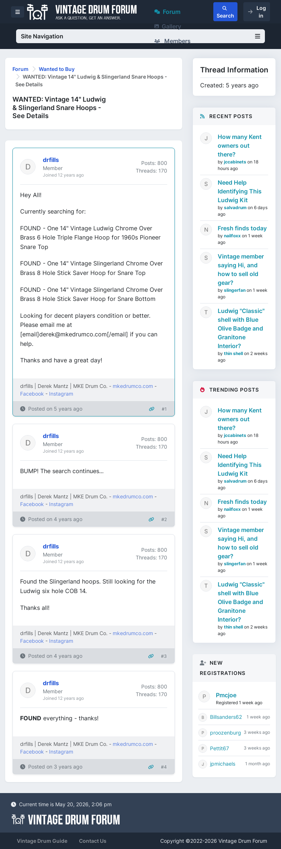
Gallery (167, 26)
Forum (167, 11)
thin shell (234, 353)
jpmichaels (222, 764)
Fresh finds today (242, 228)
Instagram (61, 393)
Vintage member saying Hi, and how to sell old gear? (241, 269)
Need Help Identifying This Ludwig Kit (240, 191)
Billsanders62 (226, 717)
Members (172, 41)
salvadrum (236, 207)
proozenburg (225, 732)
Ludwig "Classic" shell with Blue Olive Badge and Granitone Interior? (241, 328)
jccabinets (235, 162)
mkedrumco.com (133, 386)
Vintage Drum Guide (42, 841)
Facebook (32, 393)
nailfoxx (233, 235)
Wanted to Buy (57, 69)
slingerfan (235, 290)
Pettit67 (219, 748)
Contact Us (92, 841)
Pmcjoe (226, 695)
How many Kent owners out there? (240, 145)
